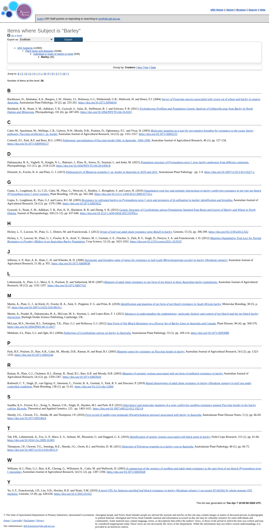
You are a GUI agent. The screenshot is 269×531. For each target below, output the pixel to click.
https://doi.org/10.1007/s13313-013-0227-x (229, 172)
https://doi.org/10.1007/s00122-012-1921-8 (118, 408)
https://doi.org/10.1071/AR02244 (34, 354)
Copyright (16, 520)
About (230, 9)
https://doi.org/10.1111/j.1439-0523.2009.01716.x (123, 194)
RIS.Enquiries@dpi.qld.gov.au (39, 526)
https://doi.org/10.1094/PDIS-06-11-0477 (31, 326)
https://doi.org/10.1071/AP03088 (210, 332)
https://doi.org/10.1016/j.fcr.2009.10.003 (30, 440)
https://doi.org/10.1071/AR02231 (158, 134)
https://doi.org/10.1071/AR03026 (82, 376)
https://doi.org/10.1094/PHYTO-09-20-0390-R (83, 165)
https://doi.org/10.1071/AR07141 (67, 285)
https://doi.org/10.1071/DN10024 (26, 418)
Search (252, 9)
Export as (12, 39)
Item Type (142, 67)
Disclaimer (29, 520)
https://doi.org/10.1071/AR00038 (70, 263)
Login (40, 18)
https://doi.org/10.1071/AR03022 (82, 203)
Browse (241, 9)
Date (153, 67)
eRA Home (216, 9)
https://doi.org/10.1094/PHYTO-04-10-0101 (106, 112)
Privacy (40, 520)
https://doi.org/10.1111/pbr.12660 (94, 386)
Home (7, 520)
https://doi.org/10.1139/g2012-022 (228, 231)
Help (262, 9)
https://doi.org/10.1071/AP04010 (97, 102)
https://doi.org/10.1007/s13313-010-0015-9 (32, 449)
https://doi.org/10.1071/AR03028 (126, 471)
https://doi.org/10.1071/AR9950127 (28, 143)
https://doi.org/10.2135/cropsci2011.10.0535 (156, 241)
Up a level (14, 35)
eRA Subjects (25, 48)
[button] (68, 39)
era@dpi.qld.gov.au (109, 18)
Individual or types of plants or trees (53, 53)
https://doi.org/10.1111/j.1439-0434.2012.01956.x (109, 213)
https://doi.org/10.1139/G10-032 (73, 493)
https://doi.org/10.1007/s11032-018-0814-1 (37, 307)
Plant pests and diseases (39, 50)
